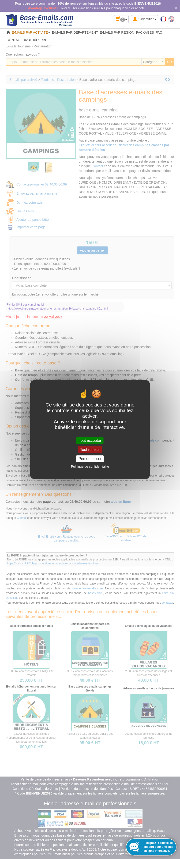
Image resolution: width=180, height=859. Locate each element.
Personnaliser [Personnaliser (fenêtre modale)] (90, 459)
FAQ (159, 32)
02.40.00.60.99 (35, 40)
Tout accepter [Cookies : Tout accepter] (90, 440)
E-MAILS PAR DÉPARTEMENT (75, 32)
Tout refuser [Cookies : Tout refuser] (90, 450)
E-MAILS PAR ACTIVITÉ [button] (31, 32)
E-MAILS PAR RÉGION (117, 32)
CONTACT (14, 40)
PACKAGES (145, 32)
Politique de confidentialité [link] (90, 466)
